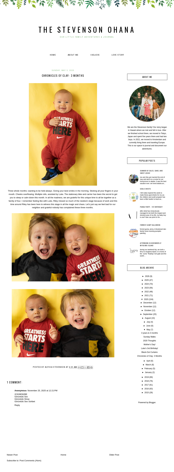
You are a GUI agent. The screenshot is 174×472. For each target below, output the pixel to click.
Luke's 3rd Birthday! (149, 348)
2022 (146, 292)
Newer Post (12, 455)
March (148, 365)
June (148, 326)
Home (53, 55)
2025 (146, 280)
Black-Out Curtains (149, 352)
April (148, 361)
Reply (17, 405)
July (148, 322)
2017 (146, 385)
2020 (146, 299)
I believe (95, 55)
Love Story (118, 55)
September (148, 314)
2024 (146, 284)
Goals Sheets (145, 189)
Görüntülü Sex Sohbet (25, 401)
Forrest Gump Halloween (150, 225)
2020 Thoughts (149, 341)
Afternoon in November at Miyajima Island (150, 244)
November (147, 306)
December (147, 303)
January (148, 372)
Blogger (152, 402)
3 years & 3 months (149, 333)
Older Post (114, 455)
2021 (146, 295)
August (148, 318)
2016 (146, 389)
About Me (73, 55)
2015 (146, 392)
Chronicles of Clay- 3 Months (149, 356)
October (147, 310)
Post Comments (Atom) (30, 460)
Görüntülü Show (22, 399)
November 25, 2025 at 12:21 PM (42, 390)
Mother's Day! (150, 344)
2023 (146, 288)
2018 (146, 381)
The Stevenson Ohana (87, 29)
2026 (147, 276)
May (148, 329)
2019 (146, 377)
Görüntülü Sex (21, 396)
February (148, 368)
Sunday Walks (149, 337)
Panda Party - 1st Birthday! (151, 207)
